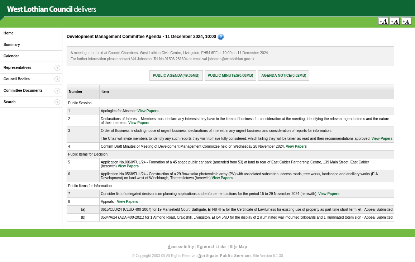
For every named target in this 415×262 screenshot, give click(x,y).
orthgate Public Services (225, 256)
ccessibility (181, 247)
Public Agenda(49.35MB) (176, 75)
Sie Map (238, 247)
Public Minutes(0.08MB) (230, 75)
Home (9, 33)
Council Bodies (17, 79)
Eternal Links (211, 247)
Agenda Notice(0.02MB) (283, 75)
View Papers (147, 111)
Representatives (17, 68)
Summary (12, 45)
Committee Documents (23, 90)
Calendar (11, 56)
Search (9, 102)
